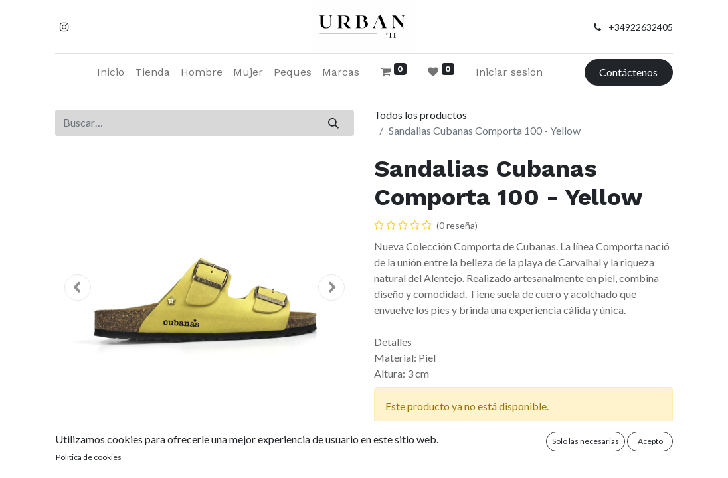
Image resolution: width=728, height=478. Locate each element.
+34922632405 (640, 27)
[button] (77, 287)
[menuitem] (111, 72)
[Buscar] (334, 123)
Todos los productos (420, 114)
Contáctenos (628, 72)
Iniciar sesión (509, 72)
